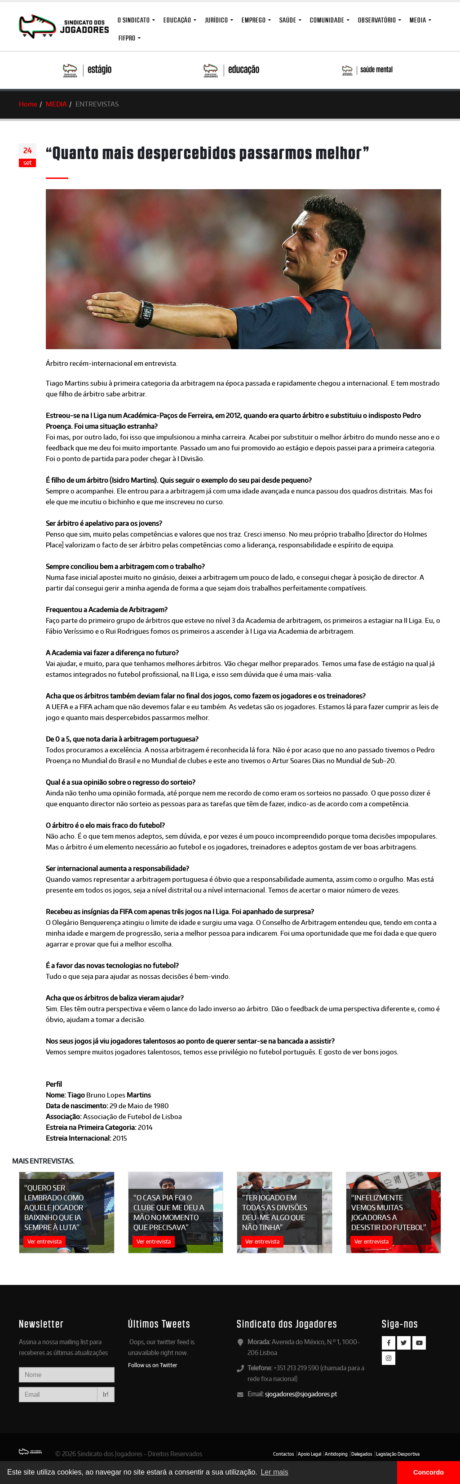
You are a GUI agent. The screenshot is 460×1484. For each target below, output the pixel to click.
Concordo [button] (428, 1472)
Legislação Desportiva (398, 1454)
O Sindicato (134, 20)
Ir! (106, 1394)
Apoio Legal (309, 1454)
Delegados (361, 1454)
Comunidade (327, 20)
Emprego (254, 20)
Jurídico (216, 20)
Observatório (377, 20)
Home (28, 104)
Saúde (287, 20)
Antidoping (336, 1454)
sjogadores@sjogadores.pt (301, 1394)
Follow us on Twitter (152, 1364)
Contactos (283, 1454)
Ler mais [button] (274, 1472)
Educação (177, 20)
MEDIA (418, 20)
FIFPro (127, 38)
